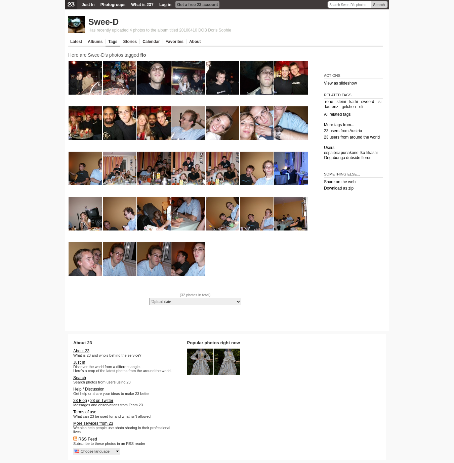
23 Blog (80, 400)
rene (329, 101)
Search (379, 5)
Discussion (95, 389)
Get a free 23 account (197, 4)
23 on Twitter (101, 400)
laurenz (331, 106)
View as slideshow (340, 83)
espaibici (332, 152)
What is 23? (142, 4)
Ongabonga (334, 157)
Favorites (174, 41)
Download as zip (339, 188)
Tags (112, 41)
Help (77, 389)
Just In (88, 4)
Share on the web (340, 181)
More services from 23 (93, 423)
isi (379, 101)
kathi (353, 101)
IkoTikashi (369, 152)
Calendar (151, 41)
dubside (353, 157)
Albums (95, 41)
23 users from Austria (343, 130)
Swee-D (103, 22)
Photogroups (113, 4)
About (195, 41)
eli (361, 106)
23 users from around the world (352, 137)
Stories (130, 41)
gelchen (349, 106)
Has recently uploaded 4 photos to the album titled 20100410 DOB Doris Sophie (159, 30)
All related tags (337, 114)
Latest (76, 41)
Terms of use (84, 412)
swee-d (367, 101)
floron (366, 157)
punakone (350, 152)
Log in (165, 4)
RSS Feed (87, 439)
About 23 (81, 351)
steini (341, 101)
